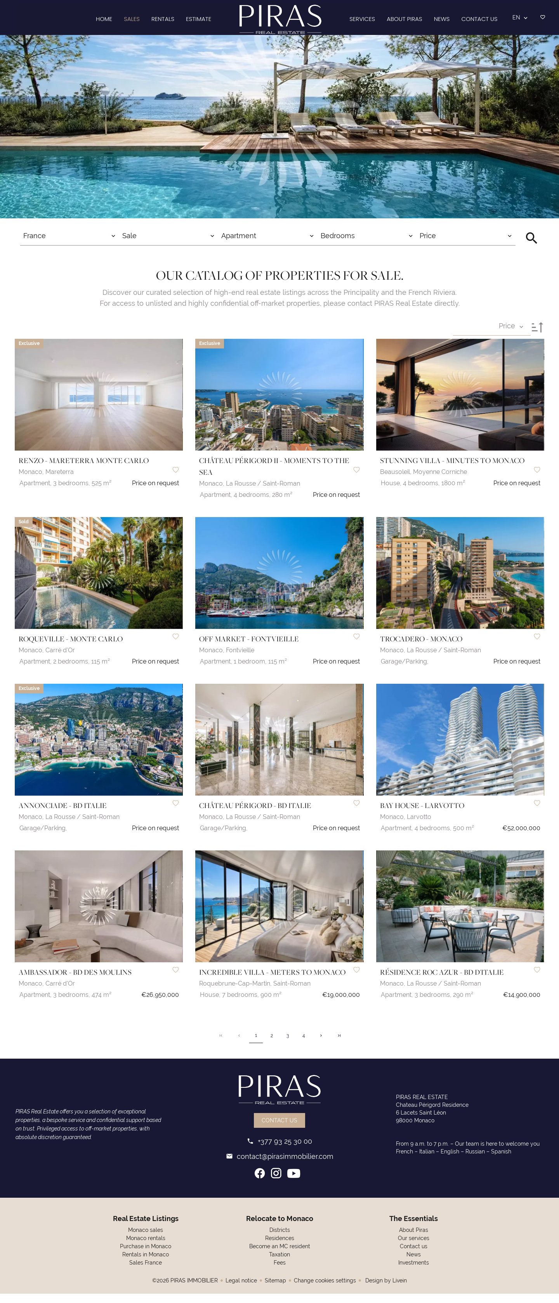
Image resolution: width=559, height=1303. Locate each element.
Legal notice (241, 1290)
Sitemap (275, 1290)
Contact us (279, 1130)
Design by (385, 1290)
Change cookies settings (325, 1290)
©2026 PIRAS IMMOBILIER (185, 1290)
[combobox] (69, 246)
